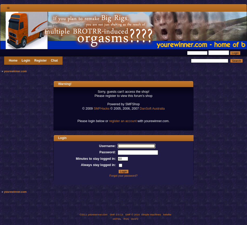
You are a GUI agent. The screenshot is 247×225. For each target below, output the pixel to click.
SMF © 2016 (132, 214)
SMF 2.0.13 (116, 214)
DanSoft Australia (152, 108)
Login (26, 60)
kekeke (167, 214)
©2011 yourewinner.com (93, 214)
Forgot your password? (123, 175)
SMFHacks (101, 108)
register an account (123, 121)
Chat (54, 60)
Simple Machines (151, 214)
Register (40, 60)
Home (13, 60)
